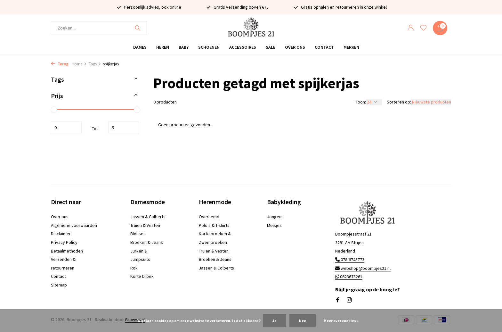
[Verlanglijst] (423, 28)
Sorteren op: (399, 102)
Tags (95, 64)
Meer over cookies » (341, 320)
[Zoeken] (99, 28)
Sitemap (59, 285)
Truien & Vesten (145, 225)
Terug (60, 64)
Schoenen (209, 47)
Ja (274, 320)
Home (79, 64)
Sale (270, 47)
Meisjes (274, 225)
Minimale (66, 127)
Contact (324, 47)
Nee (302, 320)
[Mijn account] (411, 28)
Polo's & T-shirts (214, 225)
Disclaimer (61, 234)
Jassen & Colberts (148, 217)
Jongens (275, 217)
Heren (162, 47)
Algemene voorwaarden (74, 225)
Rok (134, 268)
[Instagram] (349, 300)
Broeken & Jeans (146, 242)
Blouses (138, 234)
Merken (351, 47)
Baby (184, 47)
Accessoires (242, 47)
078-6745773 (349, 259)
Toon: (361, 102)
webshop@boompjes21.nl (363, 268)
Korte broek (142, 276)
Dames (140, 47)
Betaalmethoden (67, 251)
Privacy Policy (64, 242)
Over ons (295, 47)
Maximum (123, 127)
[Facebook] (337, 300)
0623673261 (348, 276)
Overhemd (209, 217)
